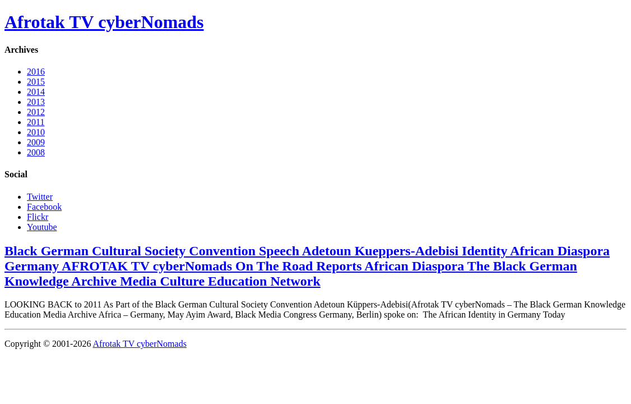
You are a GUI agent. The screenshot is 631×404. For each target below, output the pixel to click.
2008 (36, 152)
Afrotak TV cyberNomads (104, 22)
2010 (36, 132)
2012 (36, 112)
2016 (36, 71)
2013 (36, 102)
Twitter (40, 196)
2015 (36, 81)
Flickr (37, 217)
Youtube (42, 227)
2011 (35, 122)
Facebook (44, 207)
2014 (36, 92)
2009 (36, 142)
